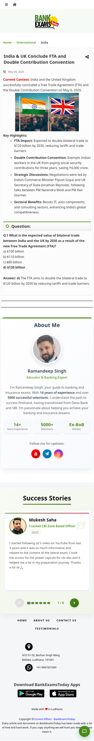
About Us (42, 621)
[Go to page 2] (32, 603)
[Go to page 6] (48, 603)
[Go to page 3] (36, 603)
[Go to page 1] (28, 603)
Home (7, 42)
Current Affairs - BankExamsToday (54, 719)
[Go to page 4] (40, 603)
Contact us (66, 621)
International (27, 42)
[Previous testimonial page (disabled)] (19, 603)
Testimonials (47, 629)
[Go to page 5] (44, 603)
